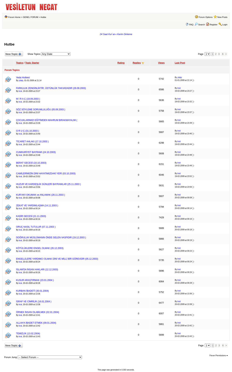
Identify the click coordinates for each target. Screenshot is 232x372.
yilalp (21, 80)
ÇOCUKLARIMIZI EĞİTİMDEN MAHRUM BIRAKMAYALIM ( (46, 120)
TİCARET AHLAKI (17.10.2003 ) (32, 141)
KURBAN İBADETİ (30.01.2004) (32, 291)
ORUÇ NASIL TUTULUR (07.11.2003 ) (35, 227)
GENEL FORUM (30, 17)
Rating (120, 63)
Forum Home (14, 17)
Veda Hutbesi (23, 77)
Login (224, 24)
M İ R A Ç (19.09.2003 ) (28, 99)
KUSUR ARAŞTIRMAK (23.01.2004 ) (35, 280)
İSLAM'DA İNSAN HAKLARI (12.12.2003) (37, 269)
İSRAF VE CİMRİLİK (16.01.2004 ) (33, 301)
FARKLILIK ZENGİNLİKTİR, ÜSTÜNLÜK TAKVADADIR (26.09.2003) (51, 88)
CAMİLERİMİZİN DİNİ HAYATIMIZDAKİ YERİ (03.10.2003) (45, 173)
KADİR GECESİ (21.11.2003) (31, 216)
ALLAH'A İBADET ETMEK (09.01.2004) (36, 323)
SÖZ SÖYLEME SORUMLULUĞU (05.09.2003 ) (40, 109)
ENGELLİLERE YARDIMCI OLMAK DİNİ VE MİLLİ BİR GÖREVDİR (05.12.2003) (57, 259)
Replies (137, 63)
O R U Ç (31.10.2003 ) (27, 131)
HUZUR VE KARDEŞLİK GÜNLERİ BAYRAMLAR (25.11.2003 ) (48, 184)
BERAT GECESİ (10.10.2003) (31, 163)
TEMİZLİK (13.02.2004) (28, 333)
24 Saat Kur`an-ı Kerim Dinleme (116, 34)
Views (161, 63)
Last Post (180, 63)
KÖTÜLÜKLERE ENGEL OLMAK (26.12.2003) (39, 248)
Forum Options (206, 17)
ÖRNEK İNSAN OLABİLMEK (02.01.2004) (37, 312)
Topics (19, 63)
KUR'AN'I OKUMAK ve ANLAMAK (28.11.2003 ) (40, 195)
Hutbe (43, 17)
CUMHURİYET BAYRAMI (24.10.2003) (36, 152)
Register (214, 24)
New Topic (13, 54)
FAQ (191, 24)
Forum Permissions (219, 355)
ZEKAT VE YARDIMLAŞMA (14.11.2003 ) (37, 205)
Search (200, 24)
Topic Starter (32, 63)
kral (20, 91)
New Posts (222, 17)
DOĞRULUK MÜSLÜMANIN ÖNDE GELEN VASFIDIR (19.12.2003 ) (51, 237)
